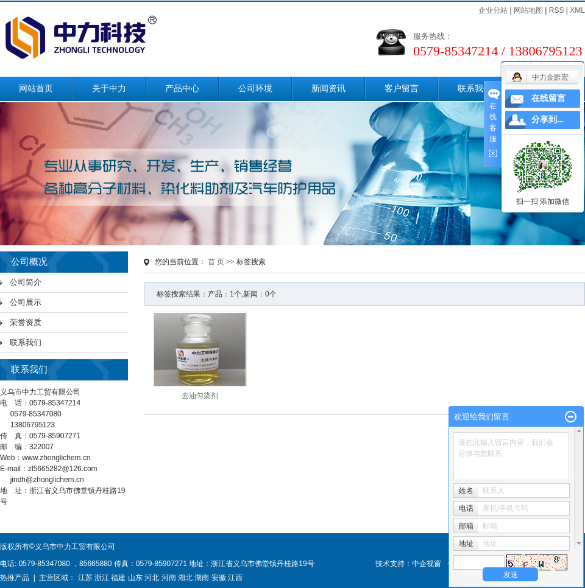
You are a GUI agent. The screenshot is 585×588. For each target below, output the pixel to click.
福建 (118, 577)
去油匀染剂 (200, 395)
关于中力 (109, 88)
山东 (135, 577)
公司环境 (255, 88)
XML (577, 10)
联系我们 (475, 88)
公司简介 (25, 282)
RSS (556, 10)
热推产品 (14, 577)
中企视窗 (426, 563)
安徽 (218, 577)
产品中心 (182, 88)
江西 (235, 577)
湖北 (185, 577)
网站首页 (36, 88)
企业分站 (493, 10)
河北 (151, 577)
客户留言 (402, 88)
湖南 (201, 577)
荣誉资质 (25, 322)
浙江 (101, 577)
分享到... (547, 119)
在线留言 (548, 98)
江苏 (85, 577)
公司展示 (25, 302)
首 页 (216, 261)
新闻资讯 (328, 88)
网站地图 (528, 10)
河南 (168, 577)
